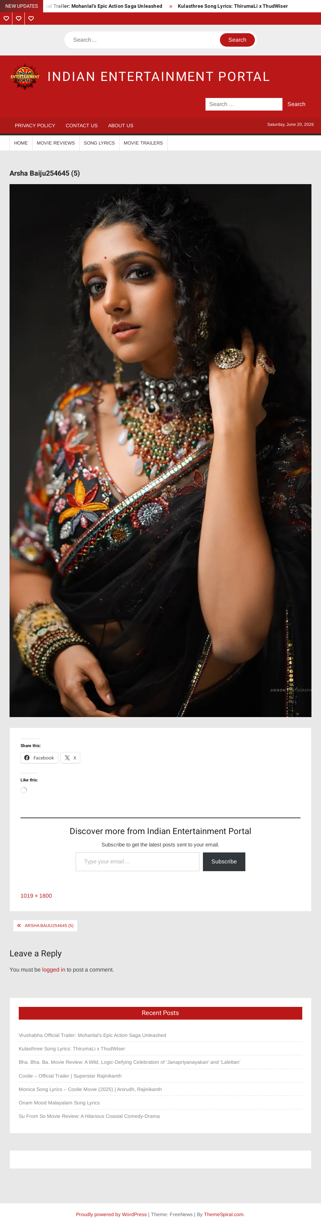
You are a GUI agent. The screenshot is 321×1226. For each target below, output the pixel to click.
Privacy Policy (35, 125)
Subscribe (224, 861)
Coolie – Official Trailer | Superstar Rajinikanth (71, 1076)
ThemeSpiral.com (224, 1214)
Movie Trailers (143, 143)
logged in (53, 970)
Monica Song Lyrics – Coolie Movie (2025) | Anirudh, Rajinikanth (90, 1089)
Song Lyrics (99, 143)
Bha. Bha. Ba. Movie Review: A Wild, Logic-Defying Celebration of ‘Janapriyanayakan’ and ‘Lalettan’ (129, 1062)
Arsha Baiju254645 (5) (49, 925)
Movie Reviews (56, 143)
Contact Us (82, 125)
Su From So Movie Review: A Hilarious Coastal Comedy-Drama (89, 1116)
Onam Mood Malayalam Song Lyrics (59, 1102)
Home (21, 143)
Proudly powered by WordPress (111, 1214)
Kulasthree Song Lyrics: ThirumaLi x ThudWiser (233, 6)
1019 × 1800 (36, 896)
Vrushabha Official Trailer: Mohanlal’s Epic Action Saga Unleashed (85, 6)
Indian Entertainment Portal (158, 77)
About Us (120, 125)
